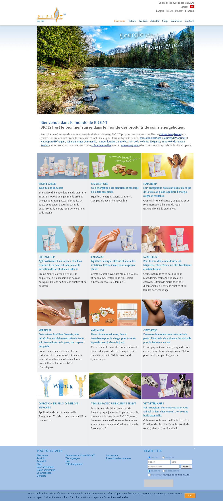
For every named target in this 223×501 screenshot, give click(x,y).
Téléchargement (74, 464)
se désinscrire (172, 471)
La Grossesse (44, 472)
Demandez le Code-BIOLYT (80, 455)
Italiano (169, 11)
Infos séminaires (45, 467)
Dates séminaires (46, 470)
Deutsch (179, 11)
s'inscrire (155, 471)
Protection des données (116, 497)
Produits (143, 21)
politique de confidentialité (176, 475)
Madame (154, 457)
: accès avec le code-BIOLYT (176, 3)
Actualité (154, 21)
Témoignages (72, 458)
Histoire (132, 21)
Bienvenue (119, 21)
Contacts (189, 21)
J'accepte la (170, 475)
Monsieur (169, 457)
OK (190, 496)
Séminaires (176, 21)
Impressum (112, 455)
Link (67, 461)
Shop (165, 21)
